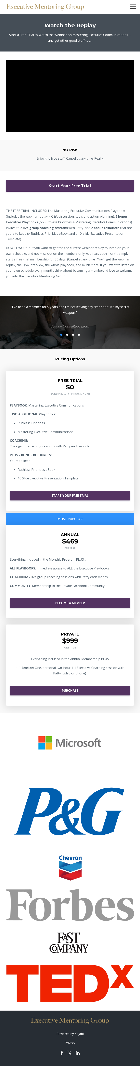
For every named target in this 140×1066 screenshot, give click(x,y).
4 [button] (79, 335)
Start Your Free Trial (70, 185)
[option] (70, 316)
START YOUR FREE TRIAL (70, 495)
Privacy (70, 1043)
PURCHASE (70, 690)
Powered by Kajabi (70, 1034)
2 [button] (67, 335)
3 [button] (73, 335)
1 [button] (61, 335)
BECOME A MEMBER (70, 603)
